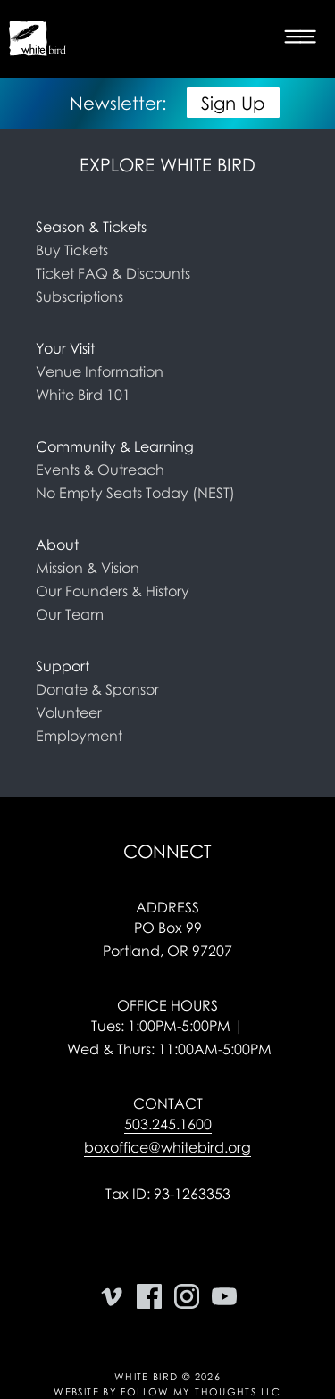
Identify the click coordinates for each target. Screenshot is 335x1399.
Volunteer (69, 712)
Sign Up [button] (233, 102)
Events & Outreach (100, 470)
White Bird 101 (83, 395)
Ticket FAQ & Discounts (113, 273)
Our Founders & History (112, 591)
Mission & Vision (87, 568)
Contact (168, 1103)
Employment (79, 736)
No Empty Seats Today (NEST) (135, 493)
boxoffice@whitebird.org (167, 1147)
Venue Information (99, 371)
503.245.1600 (168, 1124)
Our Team (70, 614)
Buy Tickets (72, 250)
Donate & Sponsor (97, 689)
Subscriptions (79, 296)
